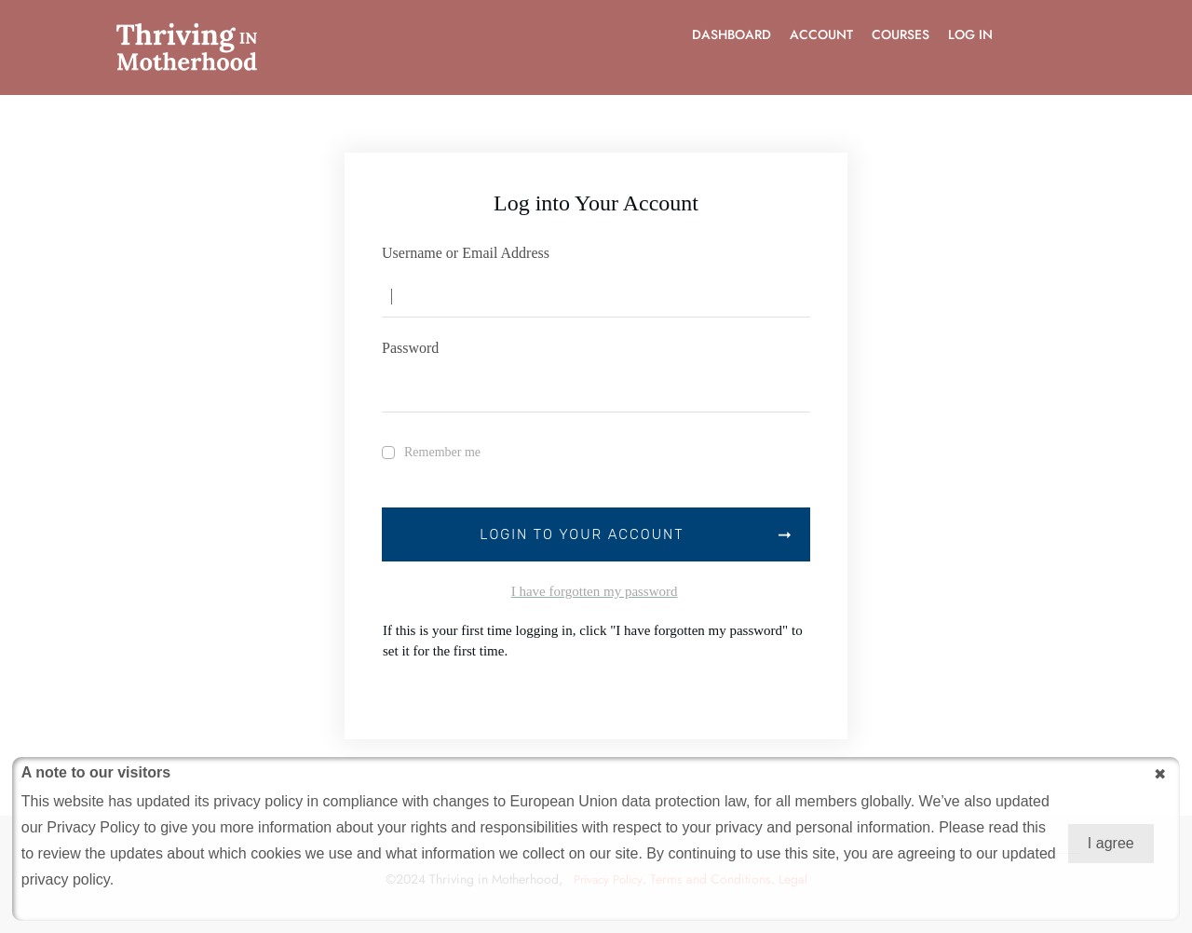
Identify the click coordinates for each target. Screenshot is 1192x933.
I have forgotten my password (594, 591)
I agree (1111, 843)
